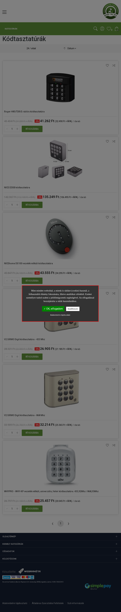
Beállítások (73, 309)
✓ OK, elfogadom (53, 308)
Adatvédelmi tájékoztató (60, 315)
